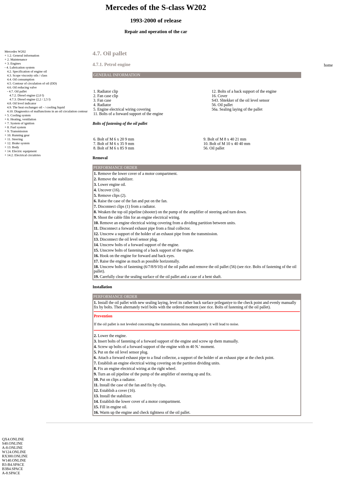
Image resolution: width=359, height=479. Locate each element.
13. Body (13, 147)
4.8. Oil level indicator (21, 103)
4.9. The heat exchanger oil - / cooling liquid (36, 107)
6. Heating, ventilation (21, 119)
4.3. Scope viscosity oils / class (27, 75)
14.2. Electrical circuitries (24, 155)
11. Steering (15, 139)
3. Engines (14, 63)
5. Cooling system (19, 115)
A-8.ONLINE (12, 448)
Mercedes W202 (15, 51)
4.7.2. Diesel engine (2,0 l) (26, 95)
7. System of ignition (20, 123)
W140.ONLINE (14, 460)
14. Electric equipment (22, 151)
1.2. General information (23, 55)
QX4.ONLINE (13, 439)
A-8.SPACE (11, 473)
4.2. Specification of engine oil (27, 71)
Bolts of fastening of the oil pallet (242, 307)
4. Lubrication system (20, 67)
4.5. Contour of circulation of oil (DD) (32, 83)
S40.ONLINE (12, 443)
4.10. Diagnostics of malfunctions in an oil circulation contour (47, 111)
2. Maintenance (17, 59)
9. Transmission (17, 131)
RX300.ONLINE (15, 456)
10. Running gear (18, 135)
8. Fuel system (16, 127)
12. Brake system (18, 143)
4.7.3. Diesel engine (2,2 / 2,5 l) (30, 99)
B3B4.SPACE (12, 469)
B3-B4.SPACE (13, 465)
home (328, 65)
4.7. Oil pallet (18, 91)
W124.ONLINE (14, 452)
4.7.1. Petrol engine (111, 64)
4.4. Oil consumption (20, 79)
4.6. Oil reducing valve (22, 87)
